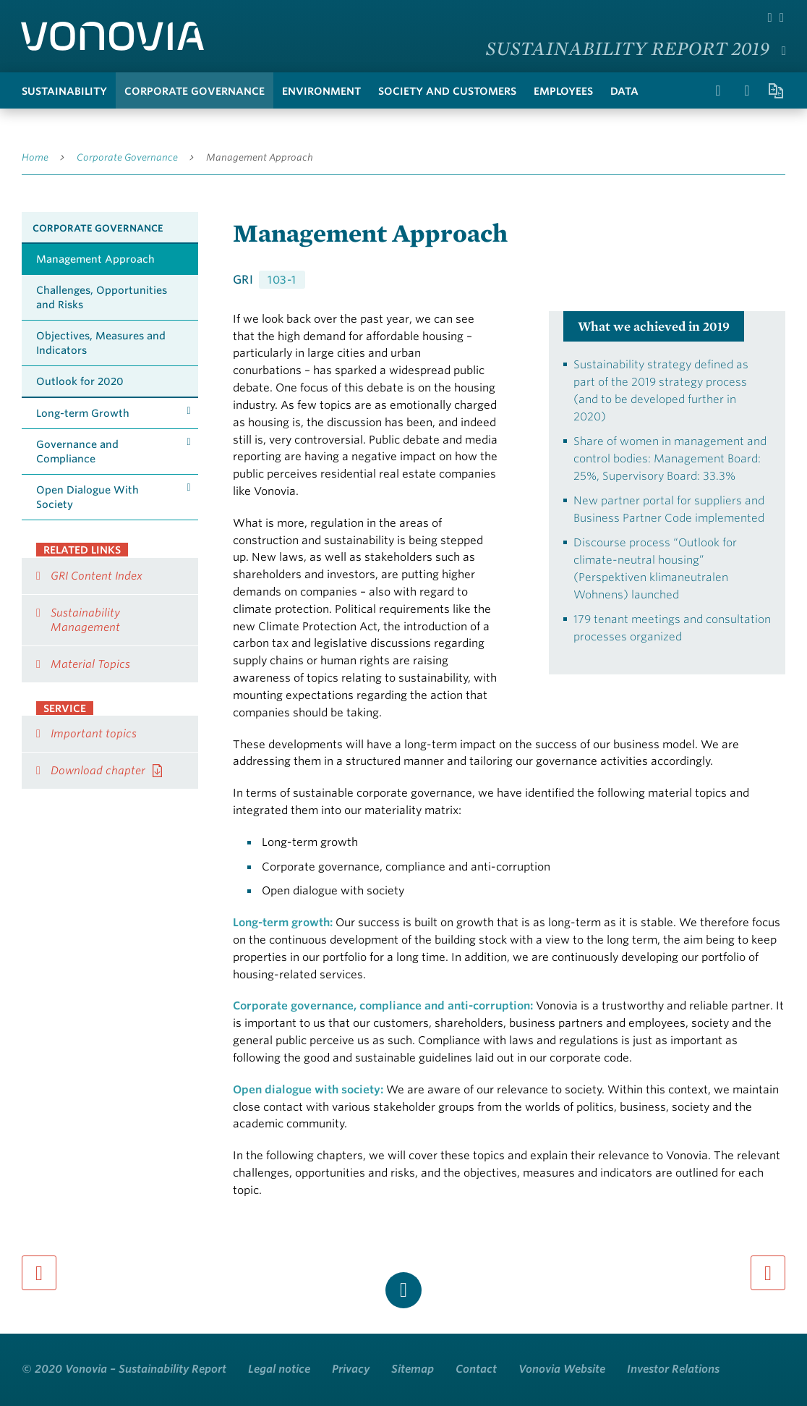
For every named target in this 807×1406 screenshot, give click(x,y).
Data (624, 91)
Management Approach (259, 157)
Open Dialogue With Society (87, 497)
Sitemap (412, 1369)
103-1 (282, 280)
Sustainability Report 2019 (627, 47)
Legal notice (279, 1369)
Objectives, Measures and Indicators (101, 343)
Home (35, 157)
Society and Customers (447, 91)
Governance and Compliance (77, 452)
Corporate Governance (194, 91)
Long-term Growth (82, 413)
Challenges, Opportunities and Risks (101, 297)
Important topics (94, 733)
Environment (321, 91)
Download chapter (98, 770)
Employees (563, 91)
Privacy (351, 1369)
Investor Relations (673, 1369)
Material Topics (90, 664)
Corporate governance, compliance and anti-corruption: (383, 1005)
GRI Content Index (96, 576)
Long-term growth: (283, 922)
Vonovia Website (561, 1369)
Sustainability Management (85, 620)
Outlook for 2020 (80, 381)
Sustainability (64, 91)
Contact (476, 1369)
